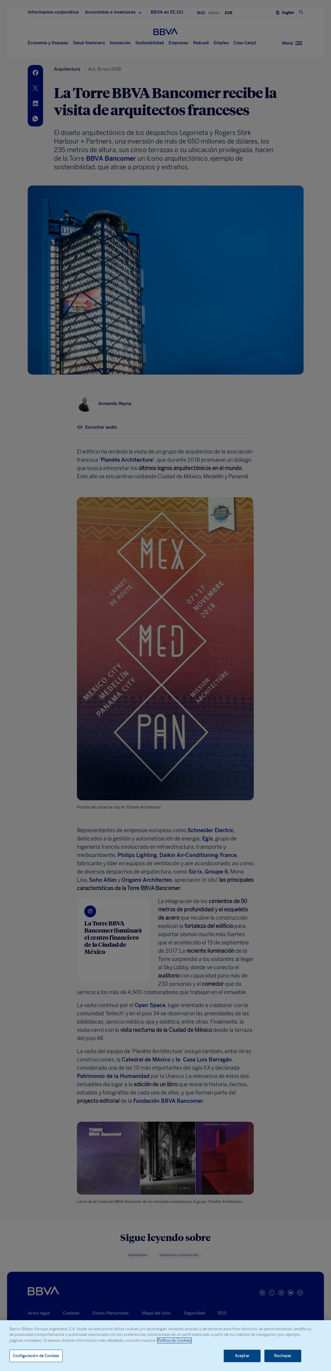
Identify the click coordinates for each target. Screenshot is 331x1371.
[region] (165, 1345)
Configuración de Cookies (36, 1356)
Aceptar (242, 1356)
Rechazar (282, 1356)
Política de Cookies (174, 1340)
